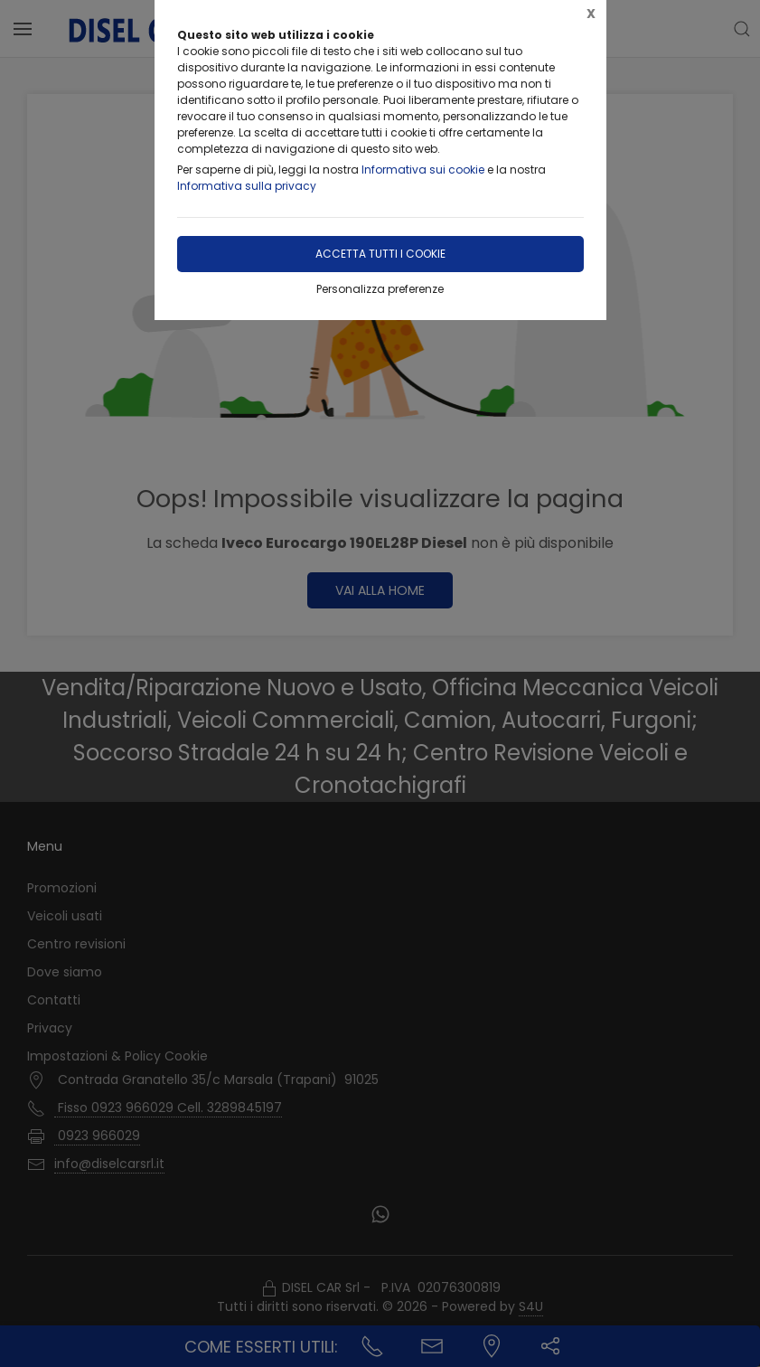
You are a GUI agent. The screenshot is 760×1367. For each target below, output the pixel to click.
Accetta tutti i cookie (380, 253)
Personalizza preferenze (380, 289)
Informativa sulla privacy (246, 185)
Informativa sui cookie (422, 169)
